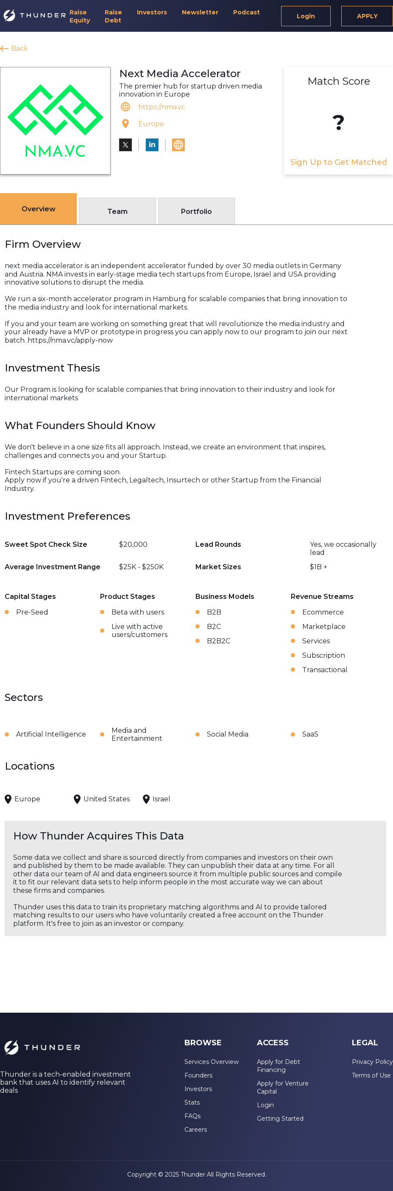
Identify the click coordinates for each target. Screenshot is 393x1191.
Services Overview (211, 1062)
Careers (195, 1129)
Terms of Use (371, 1075)
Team (117, 212)
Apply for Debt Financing (278, 1066)
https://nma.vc (161, 107)
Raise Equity (80, 16)
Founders (198, 1075)
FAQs (192, 1116)
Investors (152, 12)
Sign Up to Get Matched (338, 162)
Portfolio (196, 212)
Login (306, 16)
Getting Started (280, 1118)
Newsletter (200, 12)
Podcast (246, 12)
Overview (39, 209)
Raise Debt (113, 16)
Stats (192, 1102)
